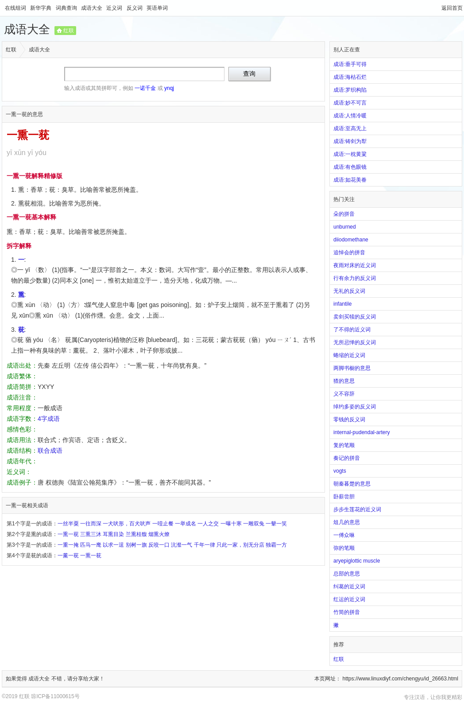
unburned (344, 227)
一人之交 (208, 524)
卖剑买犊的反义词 (354, 317)
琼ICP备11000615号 (55, 696)
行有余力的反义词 (354, 278)
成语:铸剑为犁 (350, 141)
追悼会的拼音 (349, 252)
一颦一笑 (276, 524)
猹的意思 (344, 381)
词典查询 (67, 8)
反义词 (135, 8)
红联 (68, 30)
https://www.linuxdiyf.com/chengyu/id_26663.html (400, 679)
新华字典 (41, 8)
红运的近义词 (349, 599)
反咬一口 (159, 545)
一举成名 (185, 524)
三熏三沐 (90, 534)
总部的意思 (346, 574)
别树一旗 (136, 545)
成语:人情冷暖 (350, 116)
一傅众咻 (344, 535)
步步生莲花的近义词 (357, 509)
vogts (339, 471)
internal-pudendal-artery (361, 432)
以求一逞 (113, 545)
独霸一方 (276, 545)
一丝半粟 (68, 524)
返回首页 (452, 8)
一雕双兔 (253, 524)
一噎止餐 (163, 524)
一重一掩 (68, 545)
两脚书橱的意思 (352, 368)
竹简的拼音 (346, 612)
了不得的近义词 (352, 329)
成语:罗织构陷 (350, 90)
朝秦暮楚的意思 (352, 484)
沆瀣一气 (181, 545)
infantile (342, 304)
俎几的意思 (346, 522)
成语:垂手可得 (350, 64)
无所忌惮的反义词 (354, 342)
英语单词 (157, 8)
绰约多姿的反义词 (354, 407)
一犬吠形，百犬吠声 (127, 524)
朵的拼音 (344, 214)
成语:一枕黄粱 (350, 154)
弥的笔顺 (344, 548)
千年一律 (204, 545)
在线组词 (16, 8)
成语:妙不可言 (350, 103)
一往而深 (90, 524)
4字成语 (49, 418)
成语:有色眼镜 (350, 167)
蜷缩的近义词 (349, 355)
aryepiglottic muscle (356, 561)
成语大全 (92, 8)
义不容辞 (344, 394)
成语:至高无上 (350, 128)
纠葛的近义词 (349, 586)
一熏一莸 (68, 534)
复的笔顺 (344, 445)
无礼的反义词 (349, 291)
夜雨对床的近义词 (354, 265)
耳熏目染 (113, 534)
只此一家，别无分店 (240, 545)
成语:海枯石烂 (350, 77)
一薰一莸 (68, 555)
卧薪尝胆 (344, 496)
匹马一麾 (90, 545)
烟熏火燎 (159, 534)
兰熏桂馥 (136, 534)
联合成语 (50, 450)
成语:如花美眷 (350, 180)
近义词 (115, 8)
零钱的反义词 (349, 419)
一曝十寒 (231, 524)
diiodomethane (350, 240)
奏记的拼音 (346, 458)
